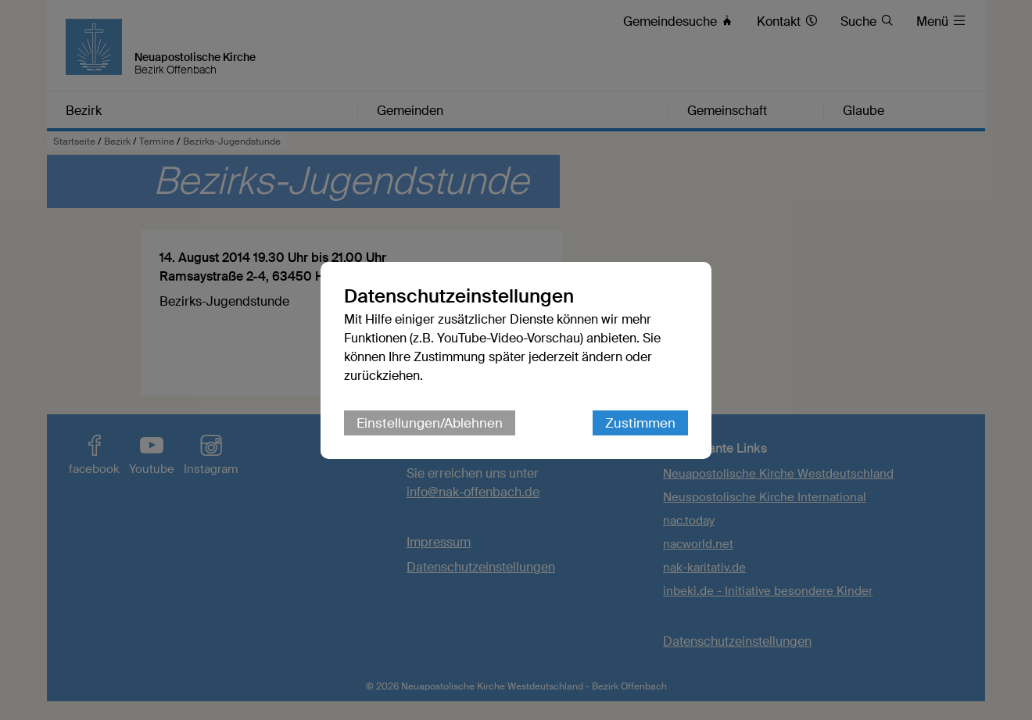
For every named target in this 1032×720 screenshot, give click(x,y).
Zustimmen (640, 423)
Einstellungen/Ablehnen (430, 423)
